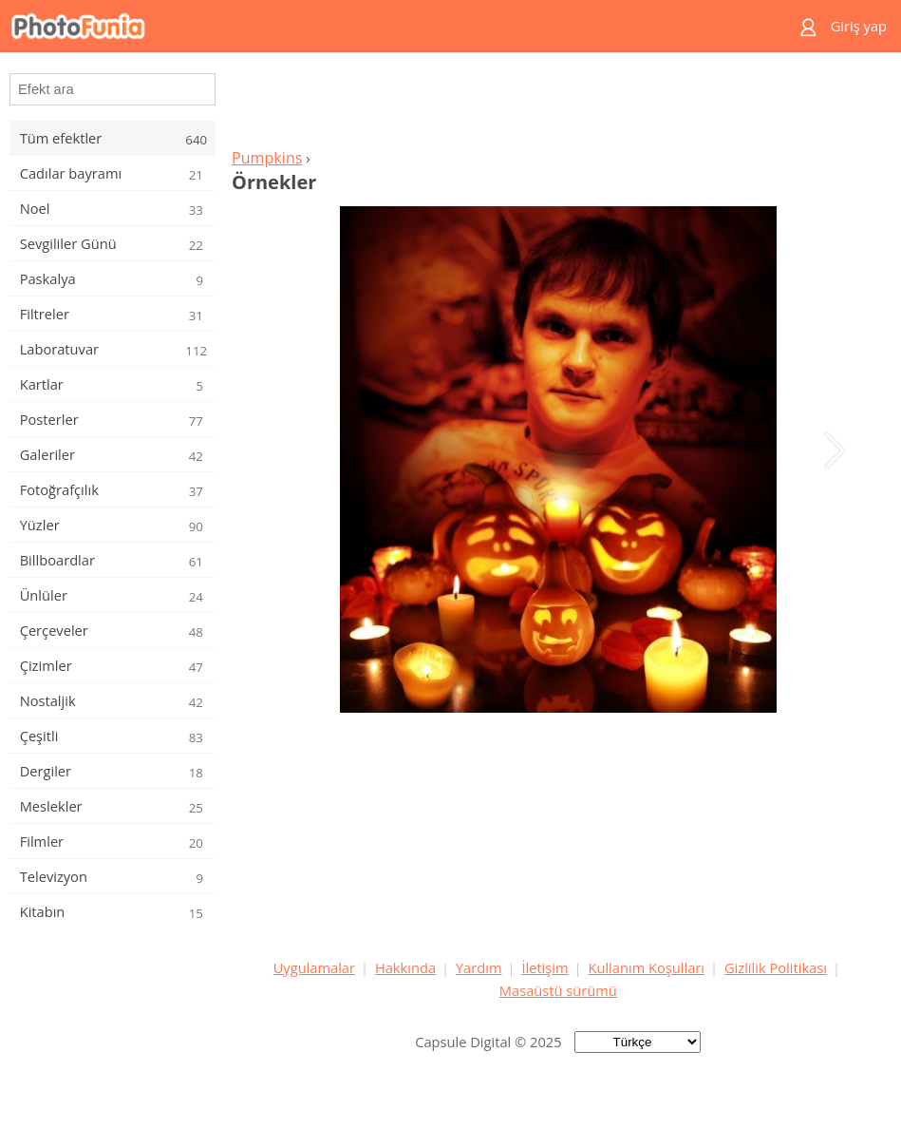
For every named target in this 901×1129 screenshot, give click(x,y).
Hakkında (405, 967)
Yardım (479, 967)
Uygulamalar (314, 967)
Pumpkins (267, 157)
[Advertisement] (558, 105)
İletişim (544, 967)
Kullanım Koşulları (646, 967)
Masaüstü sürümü (558, 990)
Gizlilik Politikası (775, 967)
